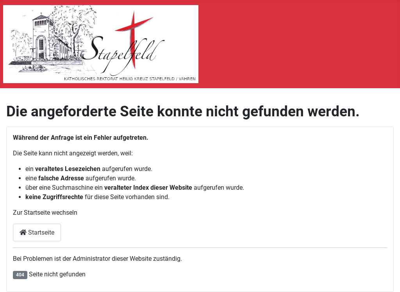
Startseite (37, 232)
